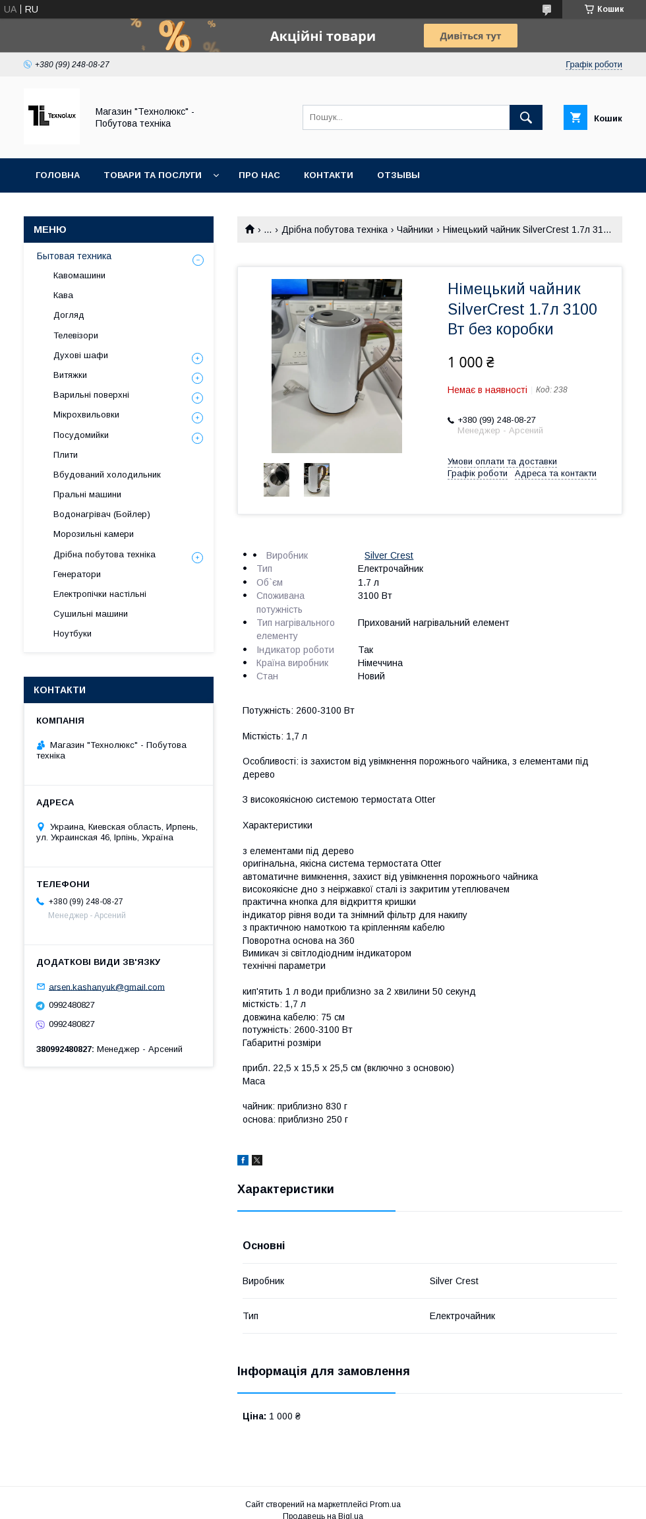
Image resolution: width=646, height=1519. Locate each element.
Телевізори (75, 335)
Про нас (259, 175)
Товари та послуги (152, 175)
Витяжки (70, 375)
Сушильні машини (90, 614)
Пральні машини (87, 494)
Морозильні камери (93, 534)
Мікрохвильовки (86, 414)
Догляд (68, 315)
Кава (63, 295)
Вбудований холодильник (107, 475)
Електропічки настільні (99, 594)
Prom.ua (385, 1504)
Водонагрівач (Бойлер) (101, 514)
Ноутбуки (72, 633)
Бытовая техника (74, 256)
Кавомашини (79, 275)
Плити (65, 455)
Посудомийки (81, 435)
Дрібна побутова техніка (334, 229)
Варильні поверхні (91, 395)
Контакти (328, 175)
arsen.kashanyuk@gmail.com (107, 986)
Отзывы (398, 175)
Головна (58, 175)
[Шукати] (526, 117)
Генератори (77, 574)
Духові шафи (80, 355)
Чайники (415, 229)
